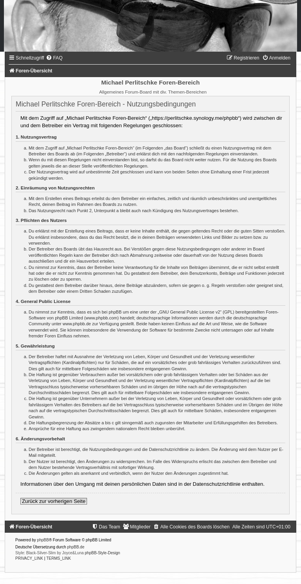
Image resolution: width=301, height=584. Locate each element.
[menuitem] (54, 58)
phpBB (43, 540)
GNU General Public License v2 (189, 312)
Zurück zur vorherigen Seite (53, 501)
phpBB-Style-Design (102, 553)
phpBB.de (75, 547)
